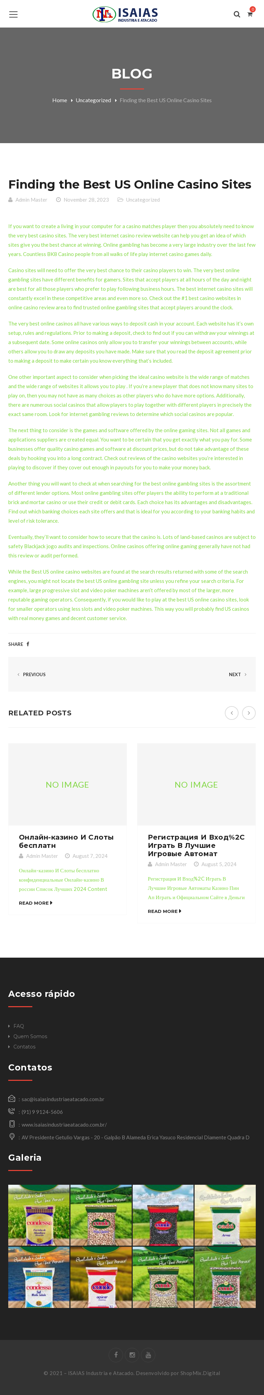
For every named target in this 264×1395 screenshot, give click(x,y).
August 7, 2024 (90, 856)
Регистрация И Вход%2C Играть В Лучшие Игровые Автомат (196, 845)
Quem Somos (30, 1036)
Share (15, 644)
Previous (30, 674)
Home (59, 100)
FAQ (18, 1026)
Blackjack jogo (40, 546)
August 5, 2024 (218, 864)
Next (239, 674)
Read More (34, 903)
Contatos (24, 1047)
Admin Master (31, 199)
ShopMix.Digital (200, 1373)
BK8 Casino (60, 254)
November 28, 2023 (86, 199)
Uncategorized (93, 100)
